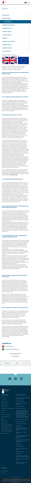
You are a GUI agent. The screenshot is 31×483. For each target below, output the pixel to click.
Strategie (4, 38)
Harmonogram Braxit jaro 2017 (12, 349)
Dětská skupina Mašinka (5, 433)
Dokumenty (4, 54)
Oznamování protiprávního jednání (7, 425)
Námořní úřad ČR (7, 48)
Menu (29, 3)
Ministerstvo (5, 15)
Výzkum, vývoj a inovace (8, 41)
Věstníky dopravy (19, 444)
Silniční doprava (6, 34)
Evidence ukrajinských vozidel (21, 423)
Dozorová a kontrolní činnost (6, 414)
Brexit (14, 54)
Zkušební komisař (19, 453)
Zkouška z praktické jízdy (20, 421)
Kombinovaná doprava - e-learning (21, 419)
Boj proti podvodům (4, 422)
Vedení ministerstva (4, 402)
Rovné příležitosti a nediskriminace (7, 429)
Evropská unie (8, 21)
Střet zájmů (3, 418)
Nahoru (15, 374)
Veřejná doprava (6, 44)
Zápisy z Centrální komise (5, 416)
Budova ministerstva (4, 404)
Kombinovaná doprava (8, 25)
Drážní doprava (6, 18)
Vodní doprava (6, 51)
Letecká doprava (6, 31)
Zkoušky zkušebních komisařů (21, 408)
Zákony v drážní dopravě (20, 446)
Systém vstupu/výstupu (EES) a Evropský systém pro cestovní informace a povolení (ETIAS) (22, 436)
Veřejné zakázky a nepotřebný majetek (7, 408)
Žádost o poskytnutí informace (6, 427)
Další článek (15, 356)
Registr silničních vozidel (20, 406)
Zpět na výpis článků (15, 353)
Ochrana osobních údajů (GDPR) (6, 431)
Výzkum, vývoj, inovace (19, 451)
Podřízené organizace (5, 406)
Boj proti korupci (4, 420)
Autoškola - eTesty (19, 425)
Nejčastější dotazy (9, 346)
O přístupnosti (15, 479)
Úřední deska (3, 399)
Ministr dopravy (4, 397)
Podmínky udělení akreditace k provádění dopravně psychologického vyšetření (22, 429)
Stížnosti (2, 412)
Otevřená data (3, 410)
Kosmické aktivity (7, 28)
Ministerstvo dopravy (5, 2)
